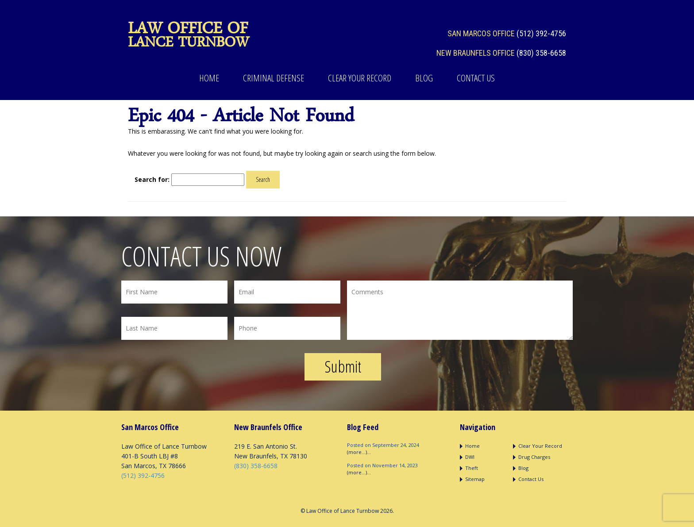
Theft (471, 468)
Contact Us (476, 78)
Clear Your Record (359, 78)
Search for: (152, 179)
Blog (424, 78)
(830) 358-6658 (541, 53)
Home (209, 78)
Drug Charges (534, 457)
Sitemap (475, 479)
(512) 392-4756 (541, 33)
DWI (469, 457)
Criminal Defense (273, 78)
